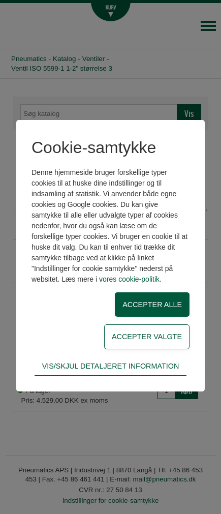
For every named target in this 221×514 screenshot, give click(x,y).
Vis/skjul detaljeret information (110, 366)
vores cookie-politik (129, 279)
